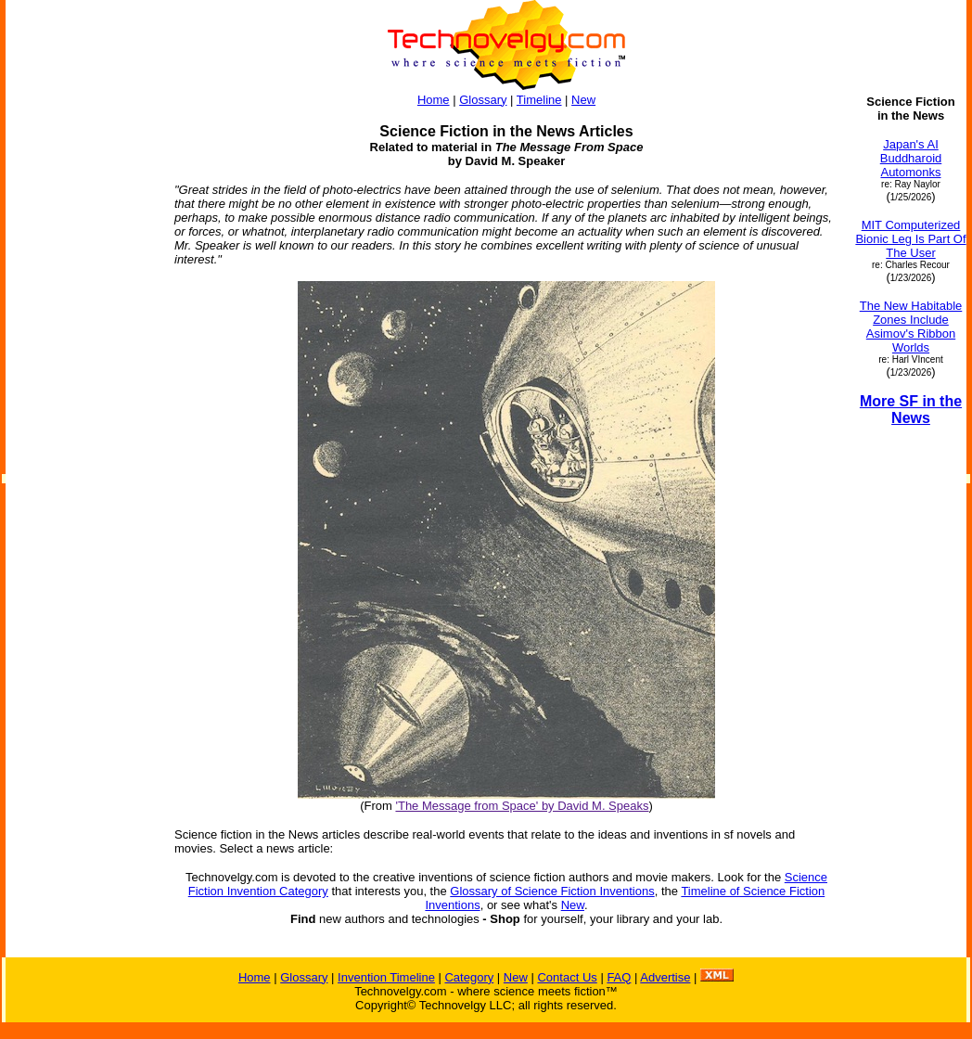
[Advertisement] (81, 373)
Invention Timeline (386, 977)
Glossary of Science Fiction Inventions (552, 891)
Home (433, 100)
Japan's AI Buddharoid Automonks (911, 158)
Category (468, 977)
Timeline (539, 100)
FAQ (619, 977)
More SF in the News (911, 409)
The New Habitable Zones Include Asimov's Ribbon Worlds (911, 326)
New (583, 100)
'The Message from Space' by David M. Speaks (521, 806)
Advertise (665, 977)
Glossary (482, 100)
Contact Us (566, 977)
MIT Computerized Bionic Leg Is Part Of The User (910, 239)
